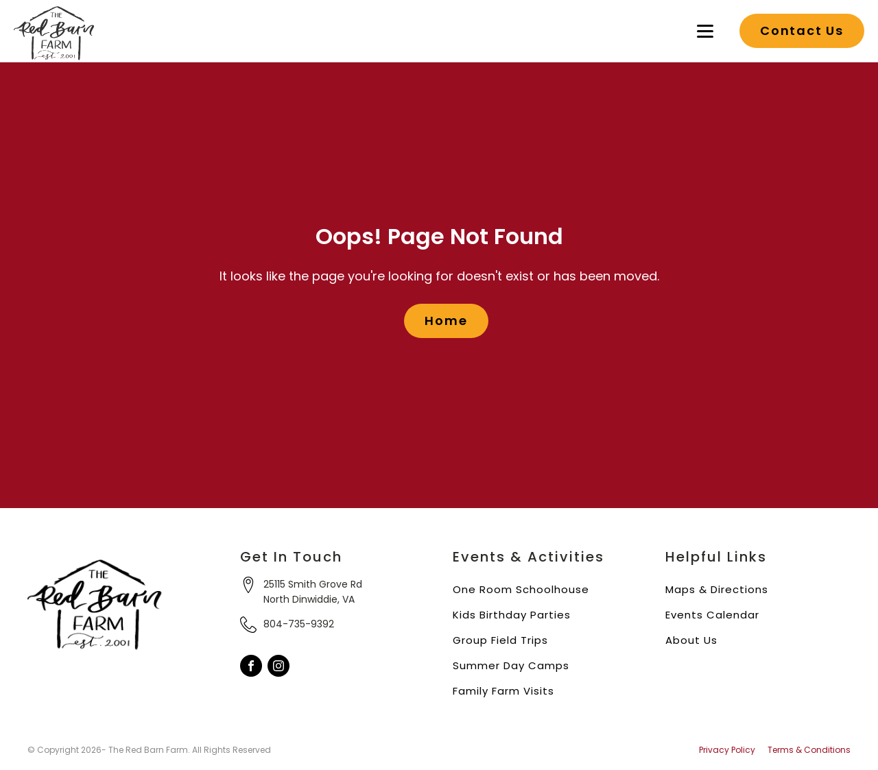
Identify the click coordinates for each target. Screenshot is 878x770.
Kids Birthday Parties (512, 614)
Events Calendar (712, 614)
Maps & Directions (716, 589)
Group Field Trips (500, 640)
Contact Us (802, 30)
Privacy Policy (727, 750)
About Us (691, 640)
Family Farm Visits (503, 691)
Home (446, 320)
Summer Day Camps (511, 665)
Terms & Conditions (809, 750)
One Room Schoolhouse (521, 589)
